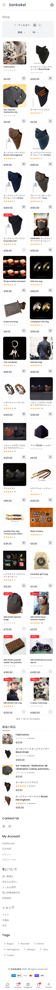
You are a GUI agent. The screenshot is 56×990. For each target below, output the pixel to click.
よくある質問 (9, 887)
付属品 (5, 920)
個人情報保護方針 (11, 892)
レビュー (6, 854)
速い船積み (7, 876)
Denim (39, 943)
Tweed (9, 955)
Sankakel (16, 969)
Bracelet (24, 943)
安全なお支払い (10, 881)
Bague (8, 943)
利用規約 (6, 898)
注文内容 (6, 848)
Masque (29, 949)
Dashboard (8, 843)
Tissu (44, 949)
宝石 (4, 925)
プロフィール (9, 859)
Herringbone (12, 949)
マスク (5, 914)
